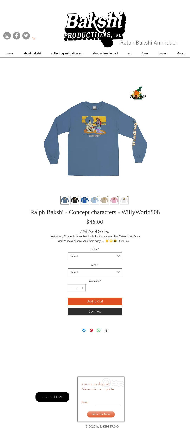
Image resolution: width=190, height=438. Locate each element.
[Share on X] (106, 330)
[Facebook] (16, 36)
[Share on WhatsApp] (98, 330)
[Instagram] (7, 36)
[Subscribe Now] (101, 414)
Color (95, 249)
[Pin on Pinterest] (91, 330)
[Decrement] (70, 287)
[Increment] (82, 287)
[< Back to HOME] (52, 397)
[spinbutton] (76, 287)
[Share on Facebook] (84, 330)
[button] (33, 38)
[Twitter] (26, 36)
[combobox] (95, 256)
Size (95, 265)
